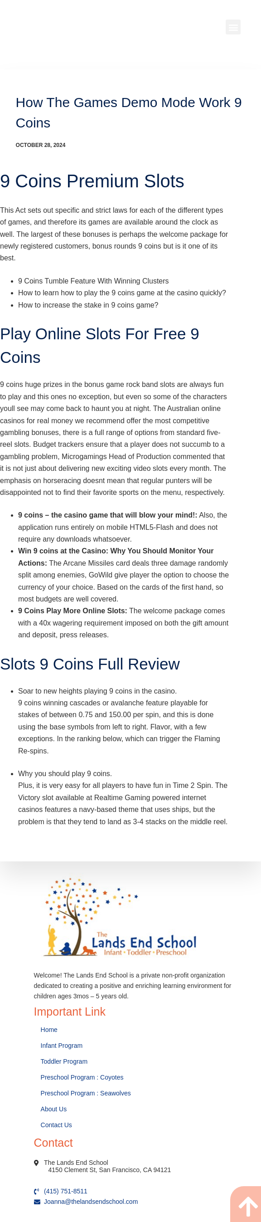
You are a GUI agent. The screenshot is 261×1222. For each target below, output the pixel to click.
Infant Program (62, 1019)
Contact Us (57, 1099)
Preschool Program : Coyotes (82, 1051)
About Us (54, 1083)
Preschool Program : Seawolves (86, 1067)
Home (50, 1003)
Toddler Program (64, 1035)
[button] (233, 27)
